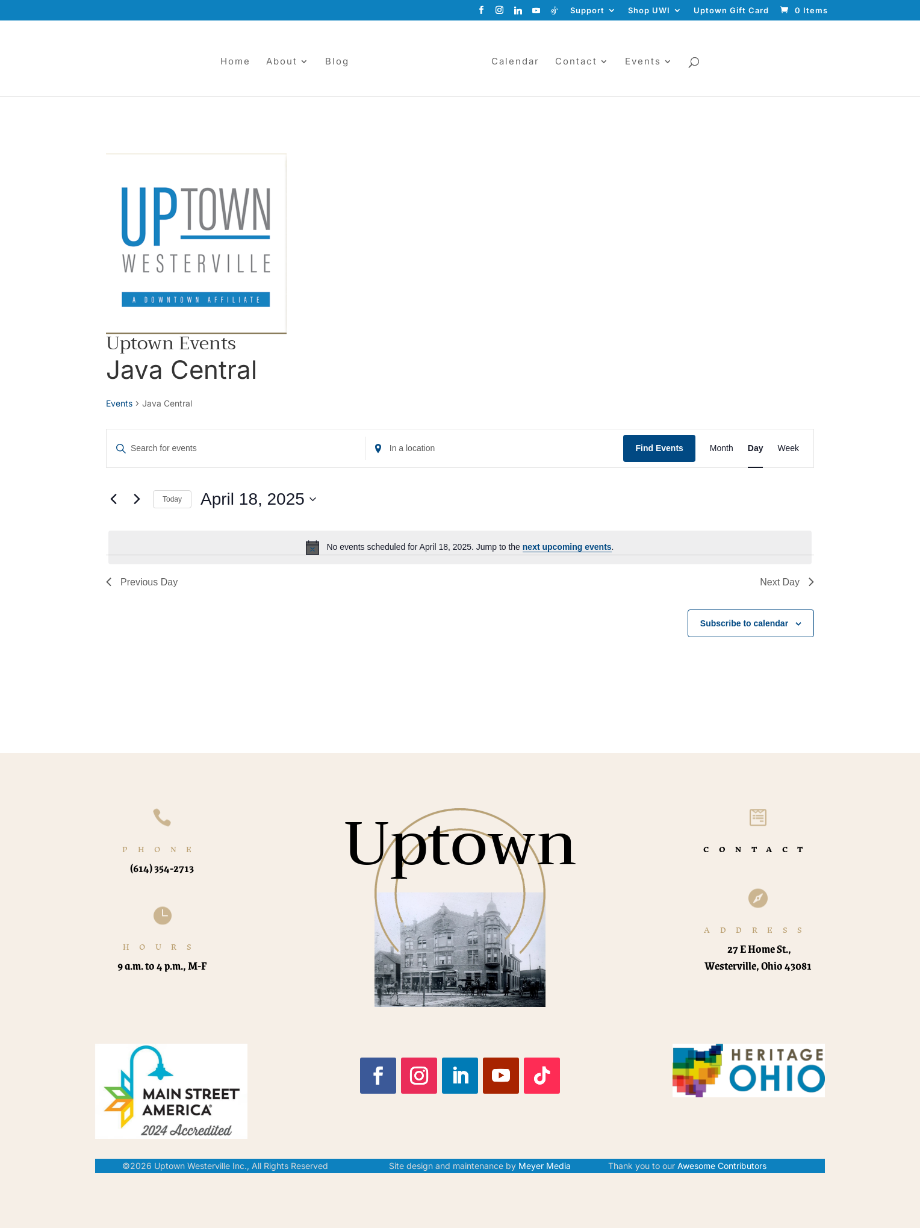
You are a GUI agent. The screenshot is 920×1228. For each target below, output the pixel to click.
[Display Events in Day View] (755, 448)
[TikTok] (554, 13)
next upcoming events (567, 547)
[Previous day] (113, 499)
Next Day (787, 582)
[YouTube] (536, 13)
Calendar (515, 62)
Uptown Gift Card (731, 11)
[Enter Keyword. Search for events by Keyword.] (236, 448)
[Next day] (136, 499)
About (281, 62)
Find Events (659, 448)
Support (587, 11)
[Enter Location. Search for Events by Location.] (494, 448)
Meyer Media (544, 1166)
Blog (337, 62)
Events (643, 62)
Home (235, 62)
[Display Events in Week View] (788, 448)
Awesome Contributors (721, 1166)
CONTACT (758, 849)
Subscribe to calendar (744, 623)
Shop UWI (649, 11)
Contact (576, 62)
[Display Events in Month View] (721, 448)
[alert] (460, 547)
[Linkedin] (518, 13)
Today (172, 499)
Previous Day (142, 582)
